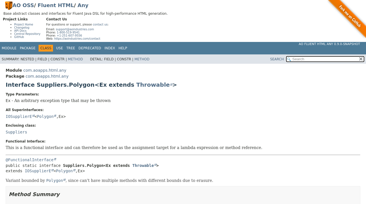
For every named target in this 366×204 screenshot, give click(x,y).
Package (27, 48)
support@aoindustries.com (75, 29)
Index (110, 48)
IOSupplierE (19, 116)
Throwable (153, 84)
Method (75, 59)
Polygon (45, 116)
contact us (100, 24)
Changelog (21, 27)
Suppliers (16, 132)
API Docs (20, 30)
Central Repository (27, 33)
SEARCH (277, 59)
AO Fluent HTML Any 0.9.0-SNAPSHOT (329, 44)
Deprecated (90, 48)
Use (59, 48)
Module (9, 48)
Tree (70, 48)
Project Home (23, 24)
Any (83, 5)
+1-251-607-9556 (69, 35)
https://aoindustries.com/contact (77, 38)
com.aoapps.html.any (44, 70)
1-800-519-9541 (68, 32)
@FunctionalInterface (30, 160)
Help (123, 48)
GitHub (19, 37)
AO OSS (23, 5)
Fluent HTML (56, 5)
